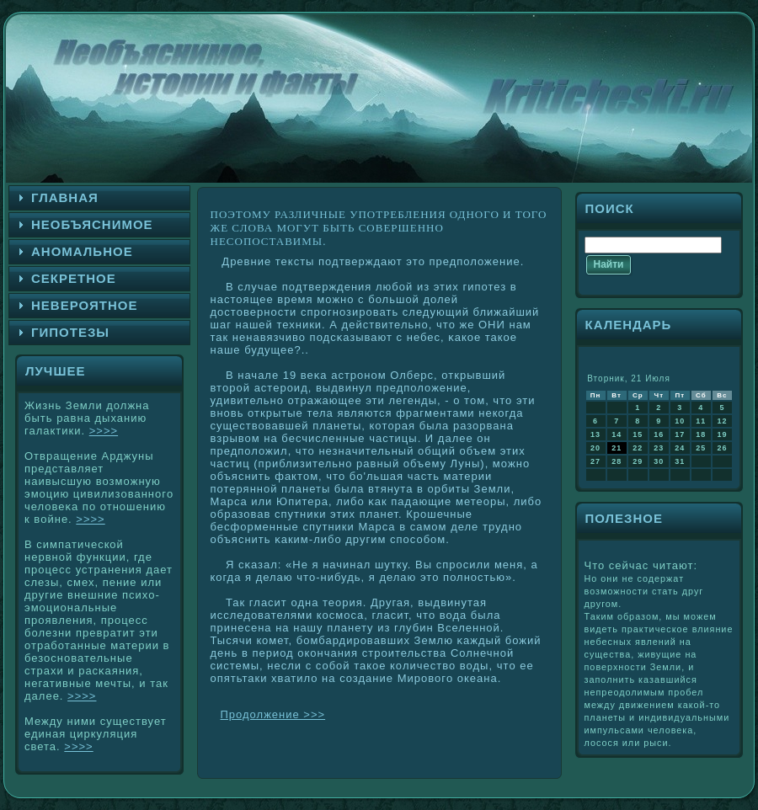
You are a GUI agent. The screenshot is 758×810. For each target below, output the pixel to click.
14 (616, 434)
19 (722, 434)
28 (616, 461)
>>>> (103, 430)
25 (701, 448)
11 (701, 421)
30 (659, 461)
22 (638, 448)
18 (701, 434)
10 (680, 421)
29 (638, 461)
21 (616, 448)
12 (722, 421)
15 (638, 434)
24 (680, 448)
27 (595, 461)
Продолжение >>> (273, 714)
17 (680, 434)
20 (595, 448)
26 (722, 448)
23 (659, 448)
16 (659, 434)
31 (680, 461)
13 (595, 434)
